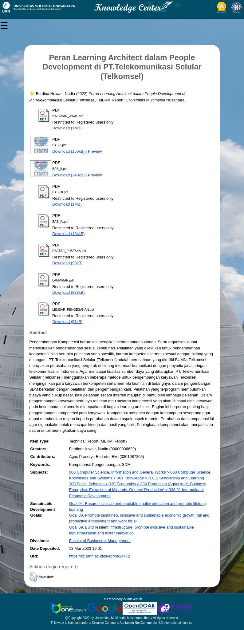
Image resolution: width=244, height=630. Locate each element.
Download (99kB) (67, 263)
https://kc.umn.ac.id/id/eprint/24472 (99, 556)
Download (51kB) (67, 321)
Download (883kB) (68, 292)
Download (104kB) (68, 233)
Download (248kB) (68, 175)
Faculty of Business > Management (100, 540)
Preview (95, 151)
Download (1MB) (66, 128)
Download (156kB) (68, 151)
